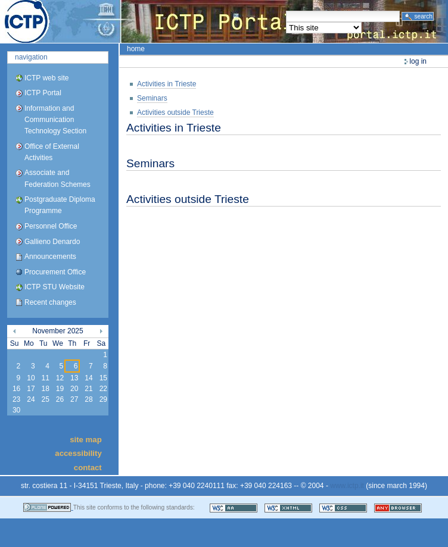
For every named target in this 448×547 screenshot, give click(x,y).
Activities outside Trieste (175, 112)
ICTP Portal (224, 21)
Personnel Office (50, 226)
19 (60, 389)
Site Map (86, 439)
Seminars (152, 98)
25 (45, 399)
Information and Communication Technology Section (55, 119)
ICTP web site (46, 78)
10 (31, 378)
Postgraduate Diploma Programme (59, 205)
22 (103, 389)
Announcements (50, 256)
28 (88, 399)
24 (31, 399)
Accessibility (78, 453)
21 (88, 389)
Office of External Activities (51, 152)
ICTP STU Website (54, 287)
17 (31, 389)
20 (74, 389)
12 (60, 378)
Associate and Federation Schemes (57, 178)
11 (45, 378)
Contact (88, 466)
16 (16, 389)
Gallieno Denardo (52, 241)
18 (45, 389)
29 (103, 399)
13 (74, 378)
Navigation (31, 57)
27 (74, 399)
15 (103, 378)
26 (60, 399)
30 (16, 410)
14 (88, 378)
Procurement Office (55, 272)
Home (136, 49)
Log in (418, 61)
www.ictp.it (347, 486)
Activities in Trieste (166, 84)
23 (16, 399)
